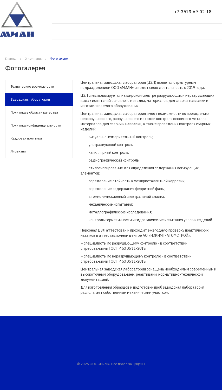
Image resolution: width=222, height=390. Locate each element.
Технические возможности (32, 86)
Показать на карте (71, 11)
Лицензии (18, 151)
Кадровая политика (26, 138)
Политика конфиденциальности (36, 125)
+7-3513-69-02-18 (193, 11)
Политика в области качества (34, 112)
